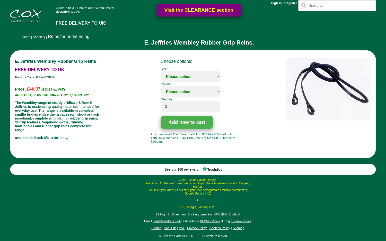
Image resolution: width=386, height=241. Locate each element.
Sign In (276, 3)
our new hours (241, 221)
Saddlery (39, 37)
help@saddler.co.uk (167, 221)
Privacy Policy (197, 228)
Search (156, 228)
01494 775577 (210, 221)
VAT (181, 228)
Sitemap (238, 228)
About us (170, 228)
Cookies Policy (219, 228)
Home (26, 37)
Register (290, 3)
